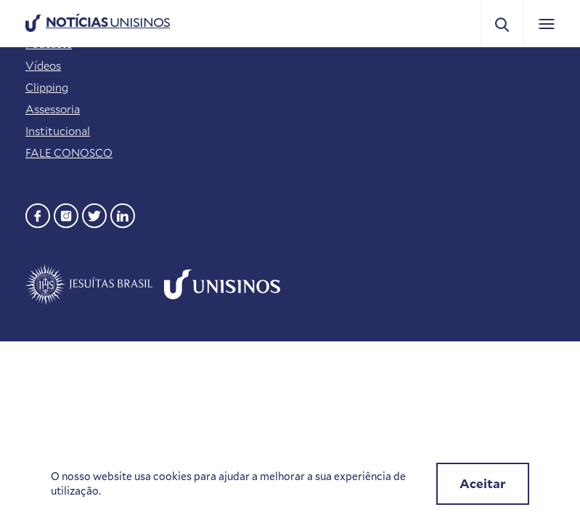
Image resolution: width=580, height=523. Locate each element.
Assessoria (52, 109)
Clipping (46, 87)
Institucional (57, 130)
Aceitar (482, 483)
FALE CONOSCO (69, 152)
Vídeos (43, 65)
